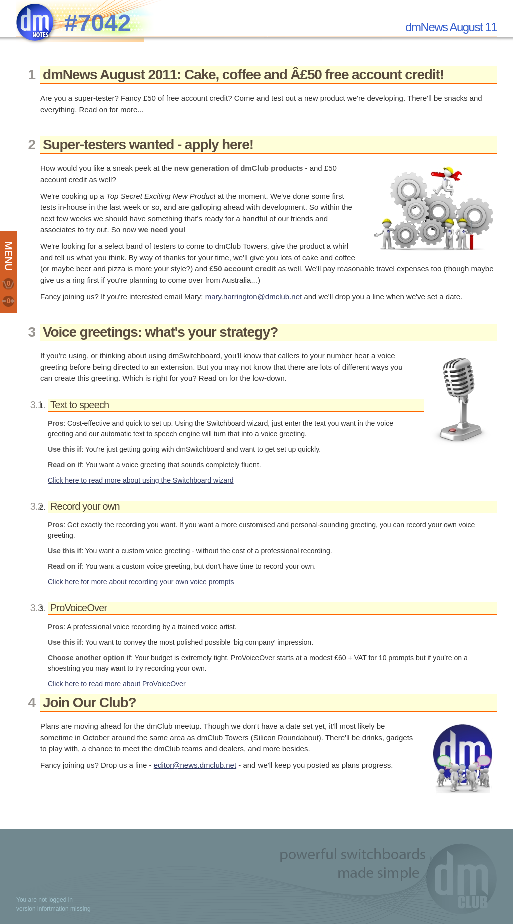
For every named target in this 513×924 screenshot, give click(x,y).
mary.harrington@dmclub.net (253, 296)
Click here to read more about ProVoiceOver (117, 684)
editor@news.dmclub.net (195, 765)
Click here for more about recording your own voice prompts (141, 582)
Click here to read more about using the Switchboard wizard (141, 480)
